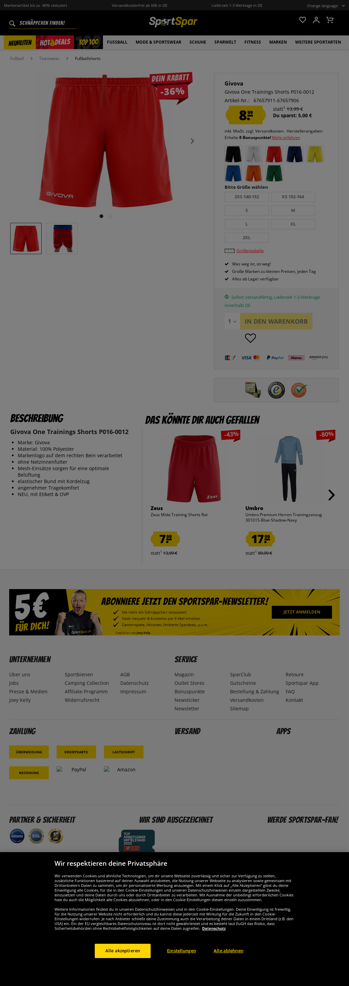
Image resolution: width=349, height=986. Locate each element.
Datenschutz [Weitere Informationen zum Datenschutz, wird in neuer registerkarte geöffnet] (214, 938)
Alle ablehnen (228, 960)
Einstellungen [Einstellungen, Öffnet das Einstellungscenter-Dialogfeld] (181, 960)
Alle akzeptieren (122, 960)
